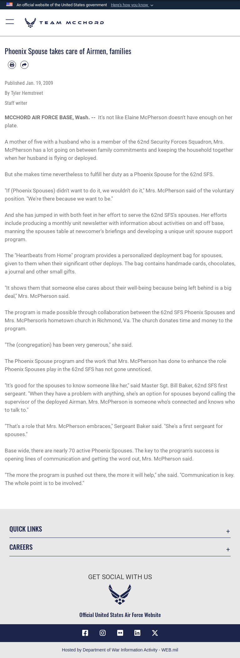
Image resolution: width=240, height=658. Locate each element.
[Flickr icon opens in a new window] (120, 633)
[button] (133, 5)
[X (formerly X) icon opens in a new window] (155, 633)
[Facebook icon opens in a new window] (85, 633)
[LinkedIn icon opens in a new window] (137, 633)
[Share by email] (24, 65)
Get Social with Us (120, 577)
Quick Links (25, 528)
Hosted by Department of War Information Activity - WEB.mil (120, 649)
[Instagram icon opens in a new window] (102, 633)
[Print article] (12, 65)
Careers (20, 547)
